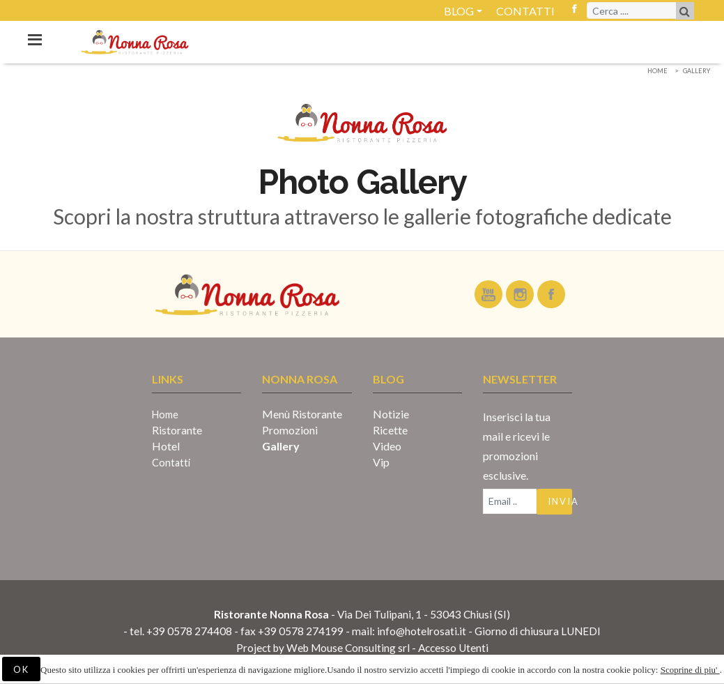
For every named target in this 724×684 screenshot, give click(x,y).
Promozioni (290, 429)
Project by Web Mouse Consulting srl (323, 647)
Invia (560, 501)
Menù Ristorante (302, 413)
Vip (381, 462)
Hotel (166, 446)
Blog (459, 10)
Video (387, 446)
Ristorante (177, 429)
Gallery (696, 71)
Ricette (390, 429)
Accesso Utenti (453, 647)
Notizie (391, 413)
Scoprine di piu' (690, 669)
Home (657, 71)
